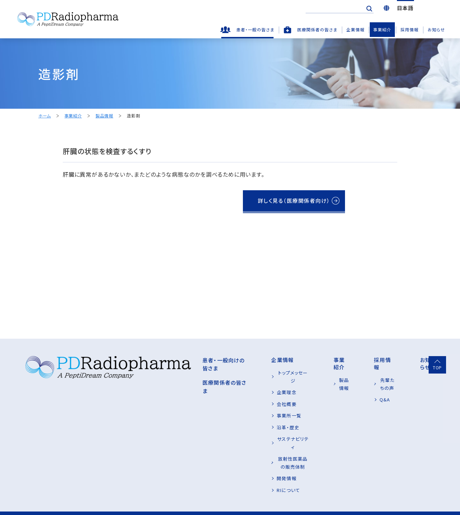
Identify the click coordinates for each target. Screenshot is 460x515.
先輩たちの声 (374, 372)
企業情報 (355, 29)
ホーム (44, 116)
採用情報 (409, 29)
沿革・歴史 (237, 419)
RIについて (237, 465)
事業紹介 (382, 29)
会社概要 (236, 395)
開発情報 (236, 454)
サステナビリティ (243, 431)
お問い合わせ (148, 500)
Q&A (365, 384)
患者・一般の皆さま (255, 29)
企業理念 (236, 384)
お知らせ (436, 29)
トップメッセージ (243, 372)
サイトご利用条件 (99, 500)
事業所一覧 (238, 407)
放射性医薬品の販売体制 (253, 442)
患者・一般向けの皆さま (167, 359)
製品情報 (104, 116)
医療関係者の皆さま (317, 29)
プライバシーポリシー (41, 500)
